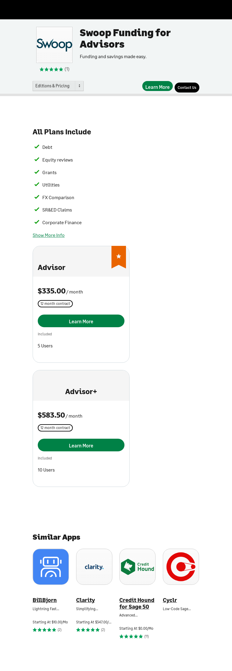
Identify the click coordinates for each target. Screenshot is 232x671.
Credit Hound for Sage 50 (136, 603)
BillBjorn (45, 600)
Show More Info (49, 235)
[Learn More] (157, 86)
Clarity (85, 600)
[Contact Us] (187, 87)
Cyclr (170, 600)
